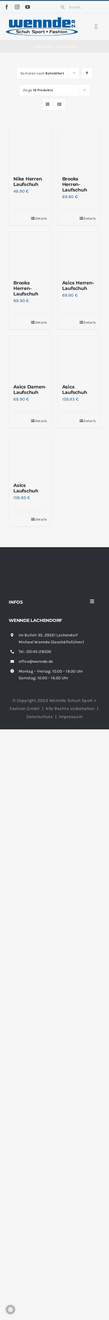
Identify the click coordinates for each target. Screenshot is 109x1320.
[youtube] (27, 7)
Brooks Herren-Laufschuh (74, 184)
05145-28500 (38, 651)
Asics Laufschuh (74, 389)
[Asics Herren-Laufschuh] (79, 253)
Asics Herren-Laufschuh (78, 285)
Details (41, 218)
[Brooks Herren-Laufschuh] (79, 149)
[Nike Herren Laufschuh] (30, 149)
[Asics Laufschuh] (79, 357)
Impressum (71, 716)
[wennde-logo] (42, 19)
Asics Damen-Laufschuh (29, 389)
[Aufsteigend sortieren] (87, 73)
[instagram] (17, 7)
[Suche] (62, 7)
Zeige (38, 90)
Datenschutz (39, 716)
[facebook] (6, 7)
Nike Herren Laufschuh (27, 181)
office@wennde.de (36, 661)
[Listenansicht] (59, 104)
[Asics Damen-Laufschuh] (30, 357)
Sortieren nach (42, 73)
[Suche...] (80, 7)
